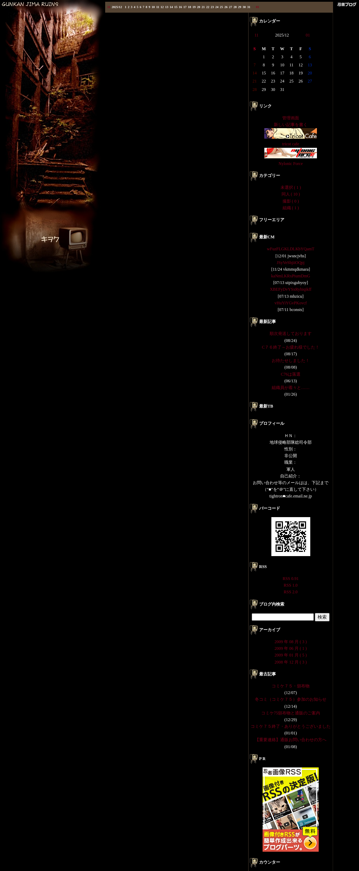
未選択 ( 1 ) (290, 187)
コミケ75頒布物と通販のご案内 (290, 713)
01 (257, 7)
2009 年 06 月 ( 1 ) (291, 648)
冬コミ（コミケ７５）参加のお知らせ (290, 699)
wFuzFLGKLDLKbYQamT (290, 248)
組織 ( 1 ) (291, 207)
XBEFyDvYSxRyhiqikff (291, 289)
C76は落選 (290, 374)
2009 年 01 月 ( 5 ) (291, 655)
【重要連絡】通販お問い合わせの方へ (290, 739)
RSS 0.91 (290, 578)
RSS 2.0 (290, 591)
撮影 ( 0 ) (291, 201)
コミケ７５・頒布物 (291, 686)
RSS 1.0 (290, 585)
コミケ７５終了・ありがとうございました (291, 726)
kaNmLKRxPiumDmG (290, 275)
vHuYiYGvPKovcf (291, 303)
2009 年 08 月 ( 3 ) (291, 641)
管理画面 (290, 118)
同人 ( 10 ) (291, 194)
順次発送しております (291, 333)
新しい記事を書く (290, 124)
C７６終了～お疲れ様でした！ (290, 347)
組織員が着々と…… (291, 387)
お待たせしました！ (291, 360)
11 (108, 7)
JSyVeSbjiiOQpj (290, 262)
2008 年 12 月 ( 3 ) (291, 662)
